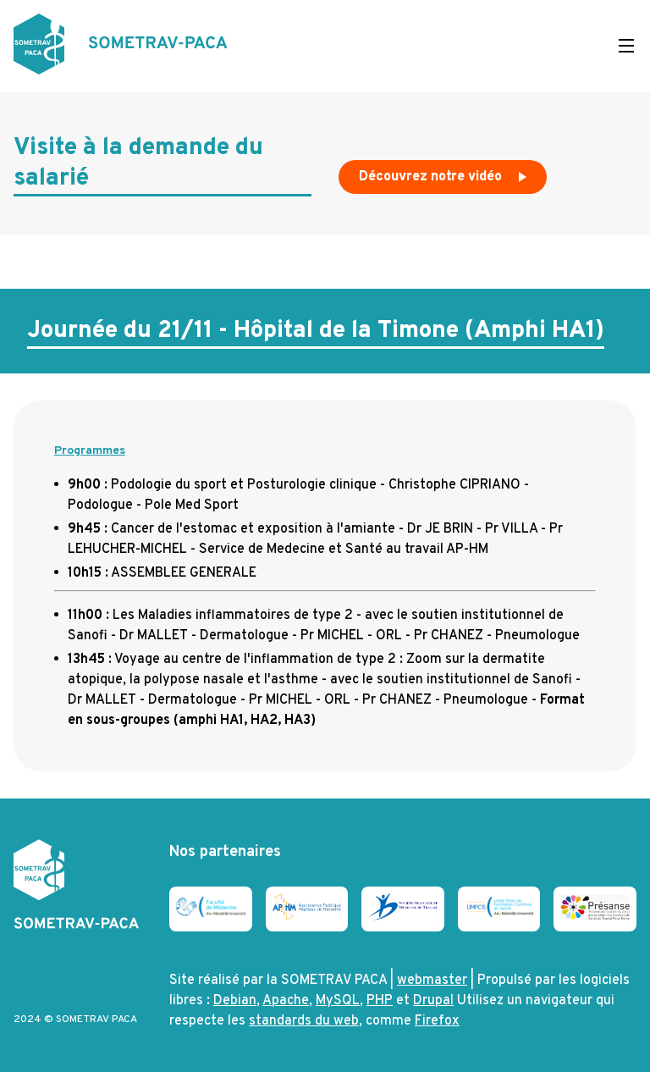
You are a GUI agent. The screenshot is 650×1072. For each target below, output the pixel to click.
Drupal (433, 1000)
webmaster (432, 980)
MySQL (338, 1000)
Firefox (437, 1021)
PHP (379, 1000)
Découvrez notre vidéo (444, 181)
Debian (234, 1000)
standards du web (304, 1021)
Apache (285, 1000)
